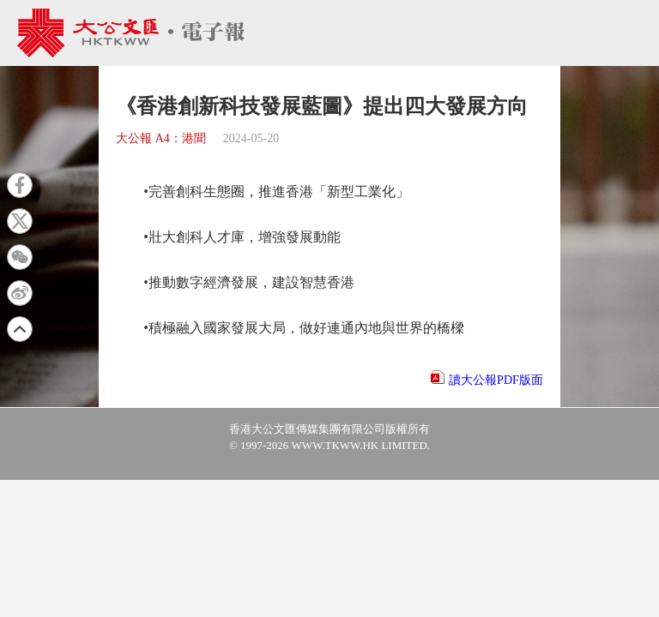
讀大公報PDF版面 (496, 380)
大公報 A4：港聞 (161, 138)
